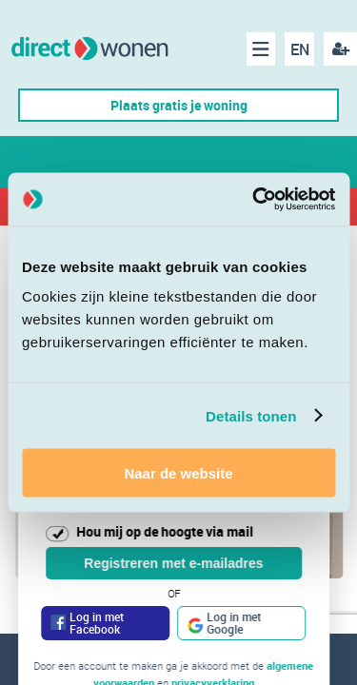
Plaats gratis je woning (179, 105)
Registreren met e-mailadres (173, 563)
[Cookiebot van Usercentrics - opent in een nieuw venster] (254, 199)
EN (299, 49)
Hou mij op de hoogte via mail (164, 531)
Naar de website (178, 473)
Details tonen (251, 415)
